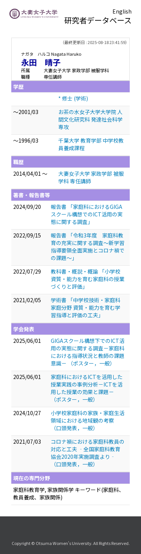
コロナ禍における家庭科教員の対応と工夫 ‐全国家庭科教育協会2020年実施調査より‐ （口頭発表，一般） (87, 453)
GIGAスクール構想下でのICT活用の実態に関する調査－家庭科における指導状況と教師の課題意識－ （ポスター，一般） (87, 352)
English (122, 11)
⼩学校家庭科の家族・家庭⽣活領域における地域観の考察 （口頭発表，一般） (87, 420)
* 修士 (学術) (73, 98)
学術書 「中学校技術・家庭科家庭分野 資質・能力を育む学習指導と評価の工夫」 (85, 307)
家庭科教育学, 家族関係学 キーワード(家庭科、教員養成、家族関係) (68, 493)
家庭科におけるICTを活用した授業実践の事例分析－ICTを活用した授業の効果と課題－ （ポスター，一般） (87, 388)
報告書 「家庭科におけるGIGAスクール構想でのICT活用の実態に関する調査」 (87, 214)
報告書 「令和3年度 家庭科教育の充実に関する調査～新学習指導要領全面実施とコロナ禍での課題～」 (87, 246)
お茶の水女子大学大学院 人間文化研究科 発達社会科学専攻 (90, 119)
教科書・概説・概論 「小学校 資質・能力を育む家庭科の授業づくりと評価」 (88, 279)
